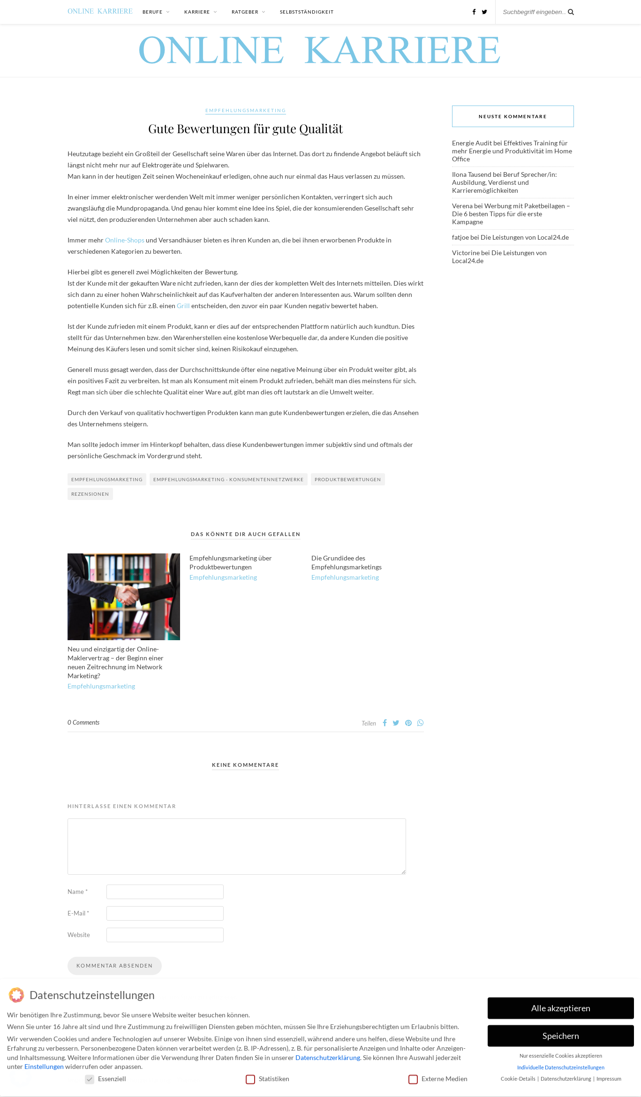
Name (78, 891)
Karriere (197, 12)
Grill (183, 306)
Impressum (608, 1076)
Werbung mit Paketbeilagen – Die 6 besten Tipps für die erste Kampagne (511, 214)
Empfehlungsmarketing (245, 110)
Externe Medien (438, 1075)
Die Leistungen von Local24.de (525, 237)
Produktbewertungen (348, 479)
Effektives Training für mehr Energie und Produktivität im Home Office (512, 151)
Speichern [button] (561, 1032)
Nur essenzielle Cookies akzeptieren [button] (561, 1053)
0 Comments (83, 722)
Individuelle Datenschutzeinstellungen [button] (560, 1064)
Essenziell (105, 1075)
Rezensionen (90, 494)
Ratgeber (245, 12)
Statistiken (267, 1075)
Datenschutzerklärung (327, 1054)
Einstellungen (44, 1063)
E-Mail (78, 913)
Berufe (153, 12)
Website (79, 934)
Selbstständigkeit (307, 12)
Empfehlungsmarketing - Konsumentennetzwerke (228, 479)
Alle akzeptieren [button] (560, 1005)
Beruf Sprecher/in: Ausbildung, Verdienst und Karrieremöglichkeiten (504, 182)
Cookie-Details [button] (518, 1076)
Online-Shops (124, 240)
